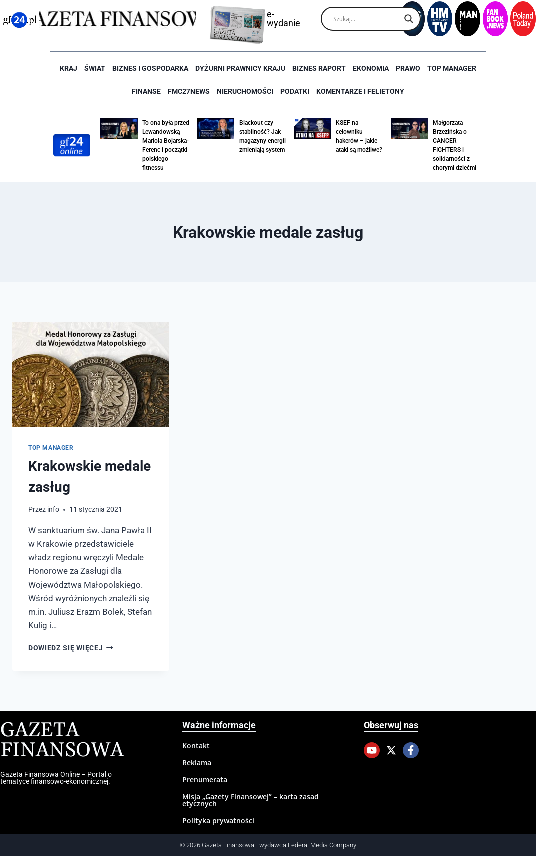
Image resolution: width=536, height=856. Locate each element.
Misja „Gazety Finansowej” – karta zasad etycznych (250, 800)
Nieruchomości (245, 91)
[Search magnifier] (409, 19)
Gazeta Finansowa (62, 740)
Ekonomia (371, 68)
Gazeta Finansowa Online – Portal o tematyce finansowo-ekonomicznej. (56, 777)
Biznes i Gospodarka (150, 68)
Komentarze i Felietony (360, 91)
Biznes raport (319, 68)
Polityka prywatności (218, 820)
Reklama (196, 762)
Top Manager (451, 68)
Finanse (146, 91)
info (53, 509)
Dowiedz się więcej (70, 648)
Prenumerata (204, 779)
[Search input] (366, 19)
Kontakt (196, 745)
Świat (94, 68)
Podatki (294, 91)
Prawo (408, 68)
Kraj (68, 68)
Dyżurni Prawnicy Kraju (240, 68)
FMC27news (189, 91)
